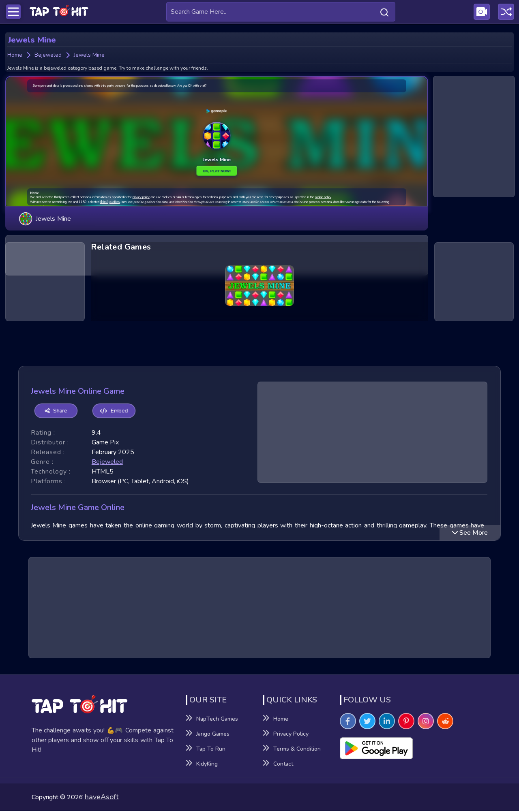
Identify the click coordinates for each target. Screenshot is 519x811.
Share (55, 411)
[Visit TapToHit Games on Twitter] (367, 721)
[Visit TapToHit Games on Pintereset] (406, 721)
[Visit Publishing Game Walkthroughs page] (482, 12)
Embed (110, 411)
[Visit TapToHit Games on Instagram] (426, 721)
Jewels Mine (45, 215)
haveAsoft (102, 797)
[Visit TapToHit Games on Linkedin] (387, 721)
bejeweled (107, 461)
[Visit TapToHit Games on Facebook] (348, 721)
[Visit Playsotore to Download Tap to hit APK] (414, 749)
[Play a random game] (506, 12)
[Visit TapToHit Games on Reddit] (445, 721)
